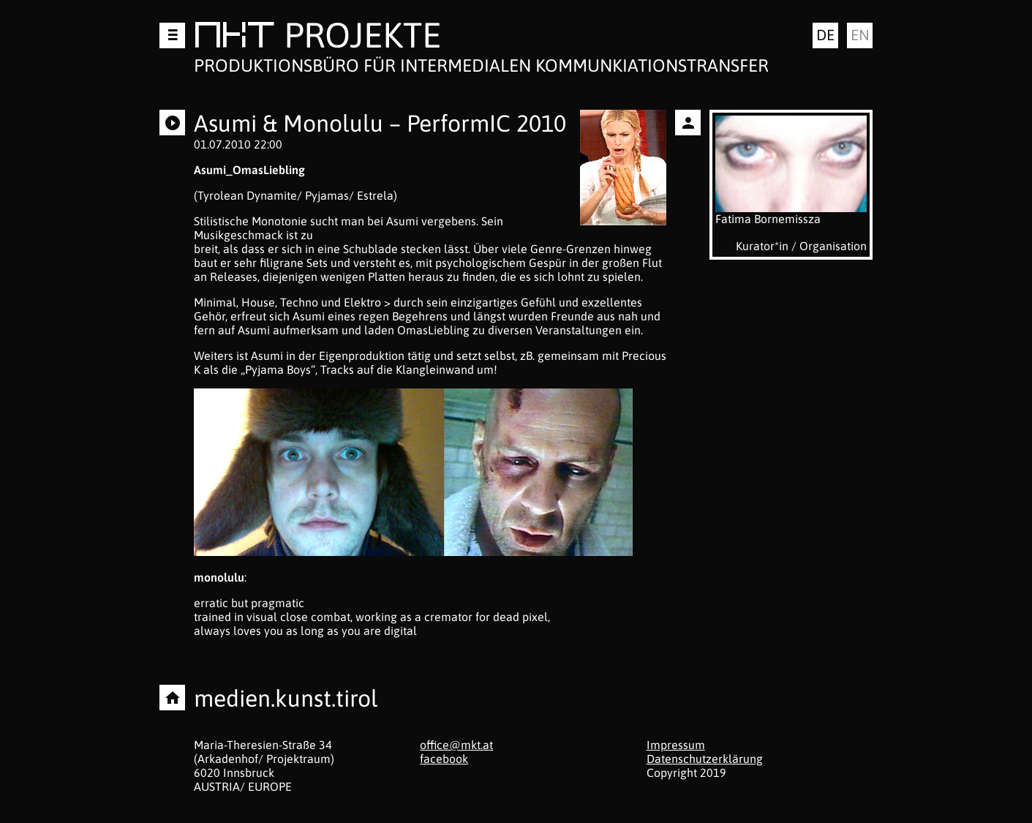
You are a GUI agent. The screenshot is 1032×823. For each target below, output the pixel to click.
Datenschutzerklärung (705, 758)
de (825, 34)
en (860, 34)
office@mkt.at (456, 744)
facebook (444, 758)
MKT (234, 37)
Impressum (676, 744)
